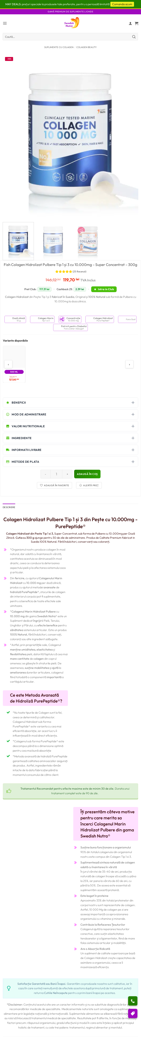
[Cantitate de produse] (56, 474)
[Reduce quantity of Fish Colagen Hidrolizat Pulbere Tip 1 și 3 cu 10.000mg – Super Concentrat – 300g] (45, 474)
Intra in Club (104, 289)
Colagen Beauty (86, 47)
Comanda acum (122, 4)
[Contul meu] (130, 23)
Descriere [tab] (9, 507)
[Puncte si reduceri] (132, 1013)
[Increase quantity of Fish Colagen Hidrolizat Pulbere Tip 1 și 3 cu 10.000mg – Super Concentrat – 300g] (67, 474)
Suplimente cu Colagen (58, 47)
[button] (5, 23)
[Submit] (134, 36)
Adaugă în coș (87, 473)
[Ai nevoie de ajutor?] (132, 1001)
